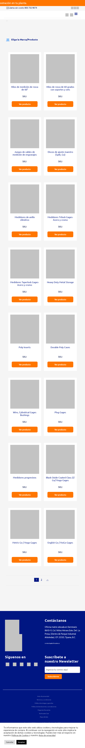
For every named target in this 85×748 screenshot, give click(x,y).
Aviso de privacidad (47, 735)
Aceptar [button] (21, 742)
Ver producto (25, 104)
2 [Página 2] (41, 579)
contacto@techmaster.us (52, 643)
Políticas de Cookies (20, 735)
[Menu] (76, 13)
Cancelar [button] (9, 742)
